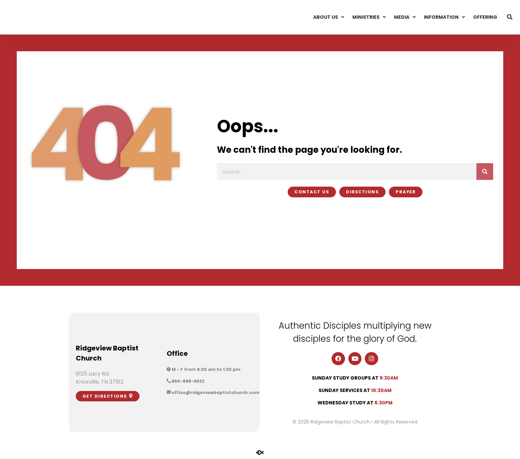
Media (405, 17)
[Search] (484, 171)
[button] (510, 17)
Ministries (369, 17)
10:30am (381, 390)
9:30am (389, 378)
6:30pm (383, 402)
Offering (485, 17)
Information (444, 17)
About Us (328, 17)
